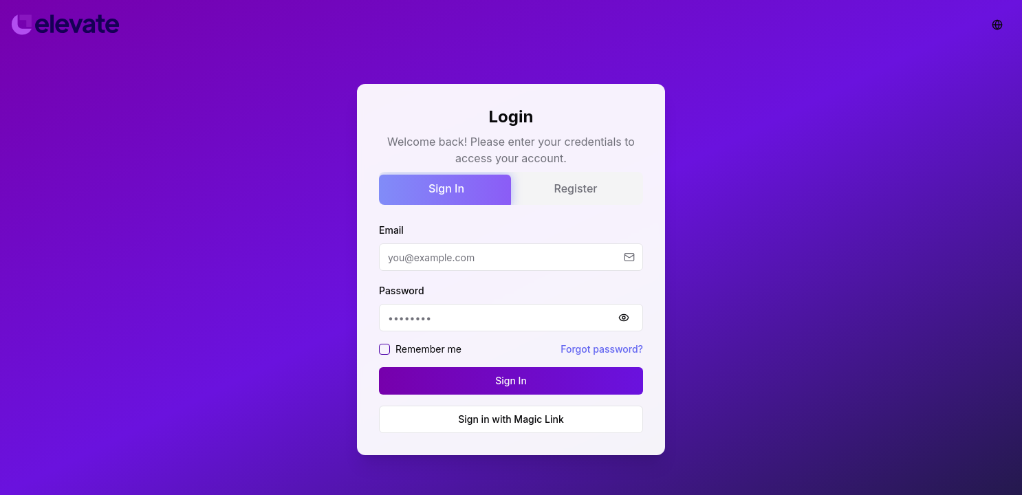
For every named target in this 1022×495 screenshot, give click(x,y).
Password (401, 290)
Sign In (446, 188)
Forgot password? (602, 349)
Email (391, 230)
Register (576, 188)
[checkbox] (384, 349)
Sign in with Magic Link (511, 419)
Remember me (428, 349)
